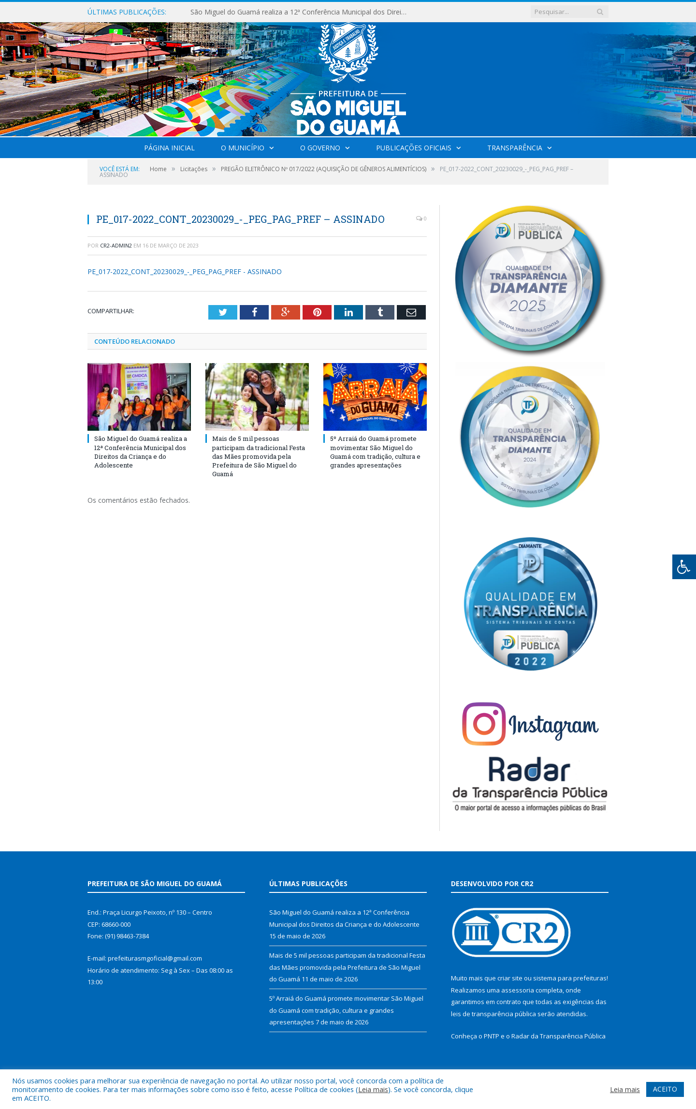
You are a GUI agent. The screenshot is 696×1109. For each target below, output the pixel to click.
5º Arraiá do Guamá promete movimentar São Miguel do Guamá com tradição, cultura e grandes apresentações (375, 451)
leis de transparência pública (493, 1013)
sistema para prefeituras (570, 978)
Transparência (514, 147)
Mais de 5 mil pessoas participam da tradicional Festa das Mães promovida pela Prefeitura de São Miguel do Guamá (258, 456)
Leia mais (373, 1089)
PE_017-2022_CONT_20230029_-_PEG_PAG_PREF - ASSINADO (184, 271)
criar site (509, 978)
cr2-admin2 (116, 245)
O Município (242, 147)
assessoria (517, 990)
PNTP (491, 1036)
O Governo (320, 147)
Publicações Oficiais (413, 147)
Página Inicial (169, 147)
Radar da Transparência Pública (558, 1036)
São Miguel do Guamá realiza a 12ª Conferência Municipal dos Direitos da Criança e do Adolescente (301, 12)
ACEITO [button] (665, 1089)
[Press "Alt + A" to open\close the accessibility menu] (684, 566)
